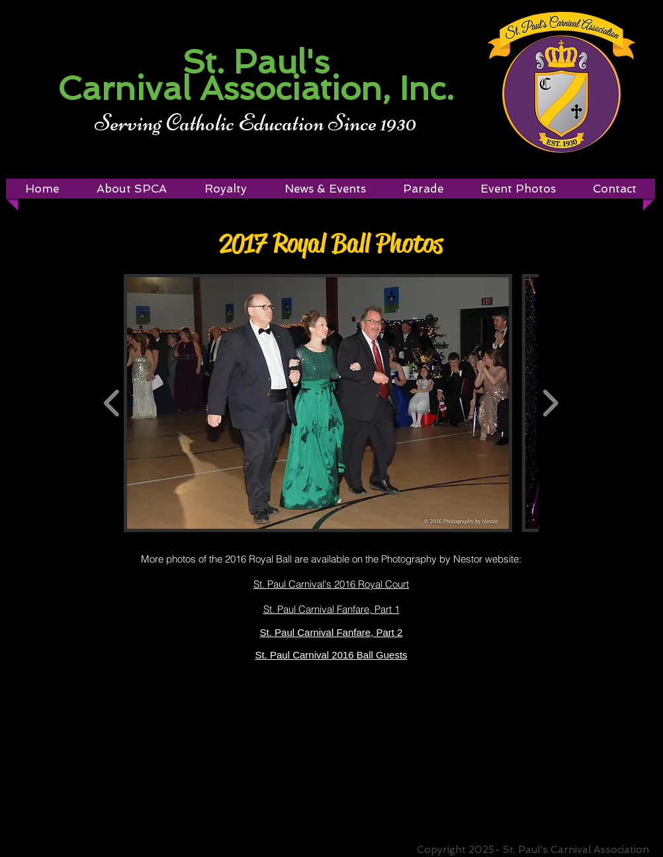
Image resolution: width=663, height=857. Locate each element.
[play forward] (550, 403)
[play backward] (112, 403)
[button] (225, 189)
